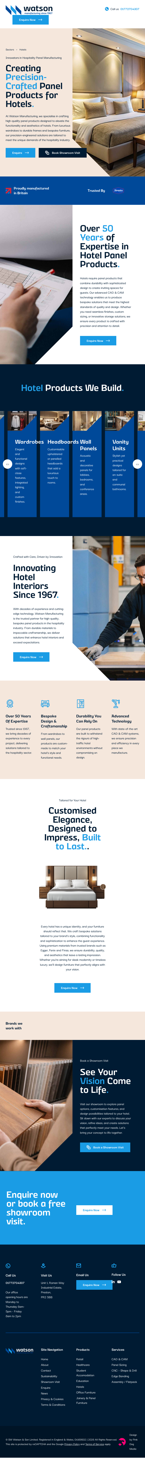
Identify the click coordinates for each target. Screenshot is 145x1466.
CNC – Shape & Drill (124, 1379)
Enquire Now (30, 20)
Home (44, 1367)
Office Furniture (86, 1401)
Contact (46, 1379)
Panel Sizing (119, 1373)
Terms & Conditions (53, 1413)
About (45, 1373)
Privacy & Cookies (52, 1407)
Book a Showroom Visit (105, 1155)
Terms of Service (94, 1452)
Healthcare (83, 1373)
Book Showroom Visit (62, 153)
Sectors (10, 49)
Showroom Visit (50, 1390)
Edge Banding (120, 1384)
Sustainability (49, 1384)
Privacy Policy (72, 1452)
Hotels (80, 1395)
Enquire (20, 153)
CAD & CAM (120, 1367)
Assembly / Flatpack (124, 1390)
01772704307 (15, 1291)
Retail (79, 1367)
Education (82, 1389)
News (44, 1401)
